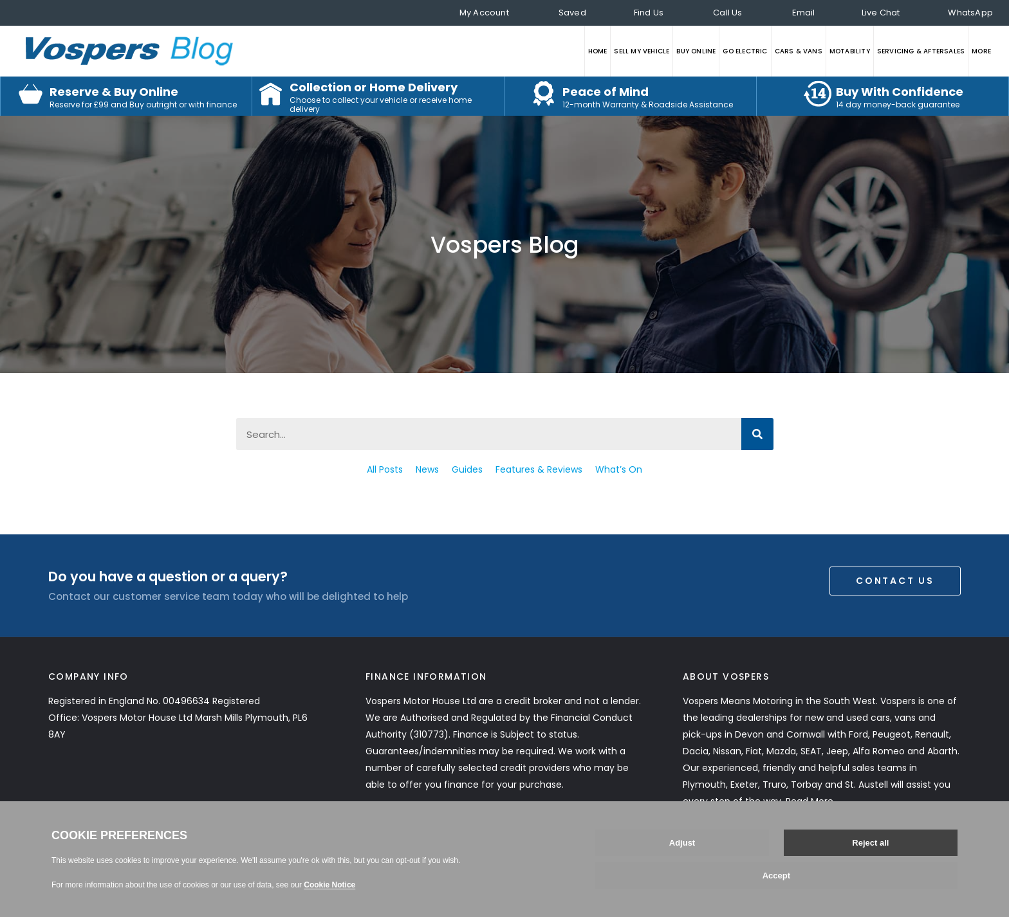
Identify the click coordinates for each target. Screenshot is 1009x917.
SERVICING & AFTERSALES (921, 51)
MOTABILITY (849, 51)
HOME (597, 51)
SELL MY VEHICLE (641, 51)
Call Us (727, 12)
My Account (484, 12)
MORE (981, 51)
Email (803, 12)
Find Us (648, 12)
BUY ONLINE (696, 51)
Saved (572, 12)
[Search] (757, 434)
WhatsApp (970, 12)
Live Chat (881, 12)
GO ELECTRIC (745, 51)
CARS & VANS (798, 51)
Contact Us (895, 580)
